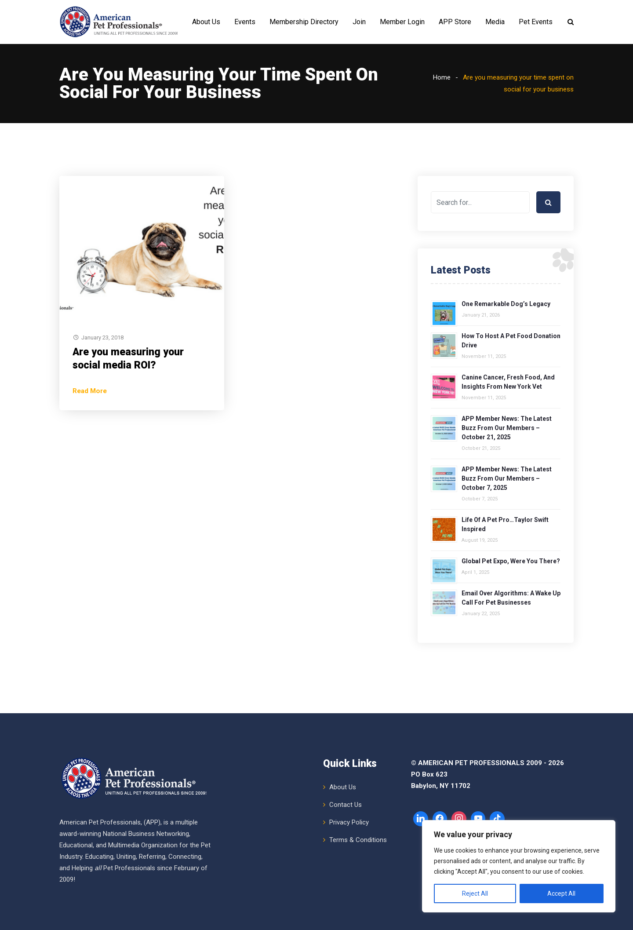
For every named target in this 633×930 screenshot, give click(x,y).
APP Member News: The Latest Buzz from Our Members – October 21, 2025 (507, 428)
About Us (206, 22)
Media (495, 22)
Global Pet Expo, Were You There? (511, 561)
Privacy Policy (349, 822)
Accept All (561, 893)
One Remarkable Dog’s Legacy (506, 303)
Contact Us (345, 805)
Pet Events (536, 22)
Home (442, 77)
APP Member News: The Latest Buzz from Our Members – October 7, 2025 (507, 478)
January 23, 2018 (102, 337)
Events (244, 22)
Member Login (402, 22)
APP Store (455, 22)
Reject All (475, 893)
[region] (518, 866)
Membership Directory (303, 22)
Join (359, 22)
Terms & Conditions (358, 840)
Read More (90, 391)
